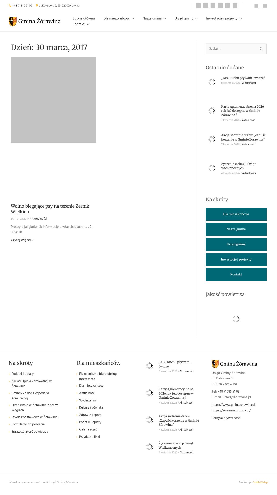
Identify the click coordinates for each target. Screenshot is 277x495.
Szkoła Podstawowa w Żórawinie (36, 424)
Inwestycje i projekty (220, 23)
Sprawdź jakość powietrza (30, 438)
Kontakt (251, 23)
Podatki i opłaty (23, 378)
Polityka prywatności (227, 422)
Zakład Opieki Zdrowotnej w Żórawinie (32, 388)
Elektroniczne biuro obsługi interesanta (99, 380)
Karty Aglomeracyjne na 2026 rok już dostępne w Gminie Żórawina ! (242, 114)
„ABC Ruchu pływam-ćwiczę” (243, 82)
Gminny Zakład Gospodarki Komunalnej (31, 400)
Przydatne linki (90, 442)
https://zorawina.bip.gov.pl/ (232, 414)
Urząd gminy (185, 23)
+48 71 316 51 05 (22, 5)
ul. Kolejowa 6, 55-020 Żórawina (59, 5)
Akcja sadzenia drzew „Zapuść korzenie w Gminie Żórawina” (243, 141)
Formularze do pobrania (29, 431)
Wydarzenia (88, 405)
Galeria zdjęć (88, 434)
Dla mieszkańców (125, 23)
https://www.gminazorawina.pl (235, 409)
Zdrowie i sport (90, 420)
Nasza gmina (157, 23)
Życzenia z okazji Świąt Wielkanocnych (238, 170)
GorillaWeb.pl (259, 486)
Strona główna (96, 23)
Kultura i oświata (92, 412)
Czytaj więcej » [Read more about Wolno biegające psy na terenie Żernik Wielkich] (22, 243)
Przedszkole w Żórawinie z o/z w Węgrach (35, 413)
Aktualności (39, 222)
